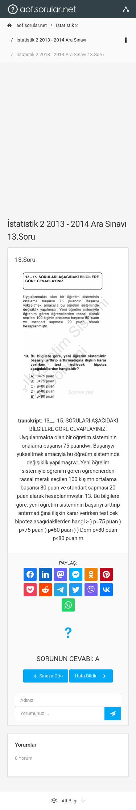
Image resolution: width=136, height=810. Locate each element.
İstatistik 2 (67, 25)
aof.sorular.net (27, 25)
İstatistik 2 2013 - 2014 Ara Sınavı (51, 40)
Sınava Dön (47, 676)
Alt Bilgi (65, 801)
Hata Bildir (91, 676)
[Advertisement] (68, 136)
